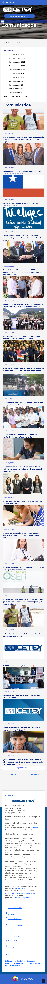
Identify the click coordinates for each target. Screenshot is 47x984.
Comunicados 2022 (17, 70)
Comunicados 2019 (17, 81)
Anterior (12, 774)
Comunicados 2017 (17, 89)
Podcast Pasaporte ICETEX (15, 96)
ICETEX (9, 929)
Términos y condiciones (23, 963)
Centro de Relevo (13, 941)
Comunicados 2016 (17, 93)
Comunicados (10, 50)
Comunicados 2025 (17, 58)
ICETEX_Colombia (13, 918)
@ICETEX (10, 913)
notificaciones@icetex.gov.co (24, 898)
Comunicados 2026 (17, 54)
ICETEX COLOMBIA (13, 907)
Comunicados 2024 (17, 62)
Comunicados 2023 (17, 66)
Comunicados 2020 (17, 77)
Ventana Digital (20, 888)
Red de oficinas (19, 961)
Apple (8, 954)
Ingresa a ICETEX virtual (19, 16)
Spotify (9, 946)
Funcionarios (15, 966)
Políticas (8, 961)
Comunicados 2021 (17, 73)
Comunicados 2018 (17, 85)
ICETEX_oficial (12, 935)
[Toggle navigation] (3, 21)
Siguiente (35, 774)
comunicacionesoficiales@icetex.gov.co (20, 893)
